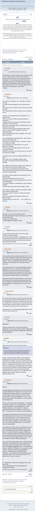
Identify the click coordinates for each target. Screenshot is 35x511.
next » (31, 57)
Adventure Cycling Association (23, 503)
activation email (21, 9)
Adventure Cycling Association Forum (13, 1)
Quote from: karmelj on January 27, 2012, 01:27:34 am (15, 345)
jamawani (8, 94)
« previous (27, 57)
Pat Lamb (8, 249)
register (25, 8)
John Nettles (9, 291)
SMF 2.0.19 (11, 505)
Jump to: (30, 486)
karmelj (7, 68)
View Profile (6, 70)
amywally (21, 51)
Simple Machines (23, 505)
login (21, 8)
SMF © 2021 (17, 505)
